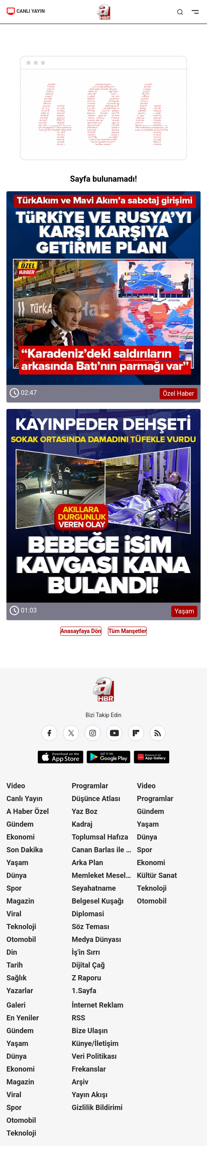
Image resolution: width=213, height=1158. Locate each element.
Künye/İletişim (95, 1043)
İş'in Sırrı (86, 952)
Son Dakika (24, 849)
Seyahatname (94, 888)
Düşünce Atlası (96, 798)
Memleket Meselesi (103, 875)
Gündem (20, 824)
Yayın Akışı (90, 1094)
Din (11, 952)
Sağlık (16, 978)
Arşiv (80, 1082)
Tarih (14, 965)
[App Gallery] (151, 757)
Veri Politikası (94, 1056)
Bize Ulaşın (90, 1030)
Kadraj (82, 824)
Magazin (20, 901)
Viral (13, 914)
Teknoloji (21, 926)
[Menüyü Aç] (195, 12)
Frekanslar (89, 1069)
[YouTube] (114, 733)
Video (15, 785)
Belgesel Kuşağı (98, 901)
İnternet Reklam (98, 1005)
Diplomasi (88, 914)
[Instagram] (93, 733)
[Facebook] (49, 733)
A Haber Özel (27, 811)
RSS (78, 1018)
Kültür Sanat (157, 875)
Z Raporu (86, 978)
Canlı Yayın (24, 798)
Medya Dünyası (96, 939)
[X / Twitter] (71, 733)
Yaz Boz (85, 811)
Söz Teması (91, 926)
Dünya (16, 875)
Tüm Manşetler (127, 631)
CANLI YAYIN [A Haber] (25, 11)
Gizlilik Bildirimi (97, 1107)
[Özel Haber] (103, 288)
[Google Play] (108, 757)
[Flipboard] (136, 733)
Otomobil (21, 939)
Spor (14, 888)
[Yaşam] (103, 506)
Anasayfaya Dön (81, 631)
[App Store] (60, 757)
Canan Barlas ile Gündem (104, 849)
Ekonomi (20, 837)
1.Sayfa (84, 990)
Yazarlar (19, 990)
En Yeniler (22, 1018)
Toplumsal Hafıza (100, 837)
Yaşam (17, 862)
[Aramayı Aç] (180, 12)
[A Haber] (104, 12)
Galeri (16, 1005)
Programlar (90, 785)
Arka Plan (87, 862)
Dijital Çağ (88, 965)
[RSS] (158, 733)
